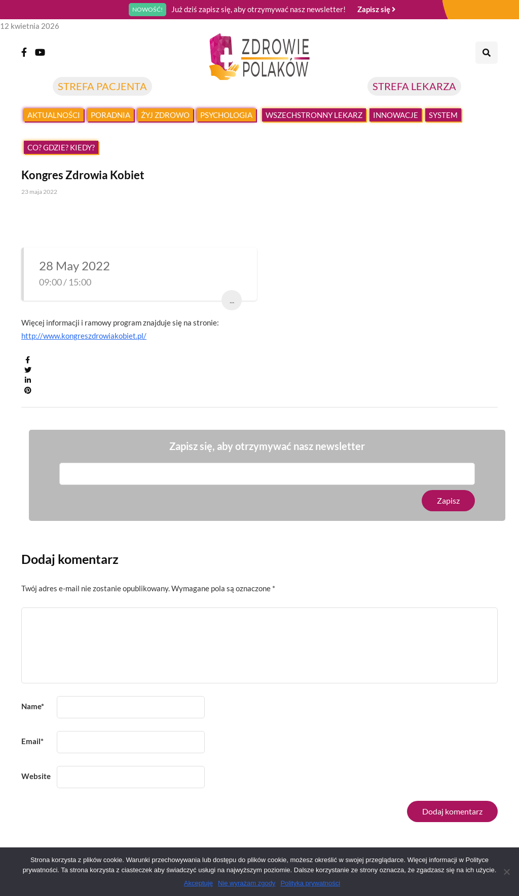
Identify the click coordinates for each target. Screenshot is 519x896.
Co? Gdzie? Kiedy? (61, 147)
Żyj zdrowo (165, 114)
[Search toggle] (486, 53)
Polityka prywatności (310, 883)
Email (32, 741)
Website (36, 776)
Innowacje (395, 114)
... (232, 300)
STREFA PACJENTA (102, 86)
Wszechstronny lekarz (314, 114)
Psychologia (226, 114)
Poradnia (110, 114)
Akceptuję (198, 883)
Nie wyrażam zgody (246, 883)
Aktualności (53, 114)
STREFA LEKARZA (414, 86)
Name (32, 706)
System (443, 114)
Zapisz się (376, 9)
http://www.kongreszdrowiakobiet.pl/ (83, 335)
